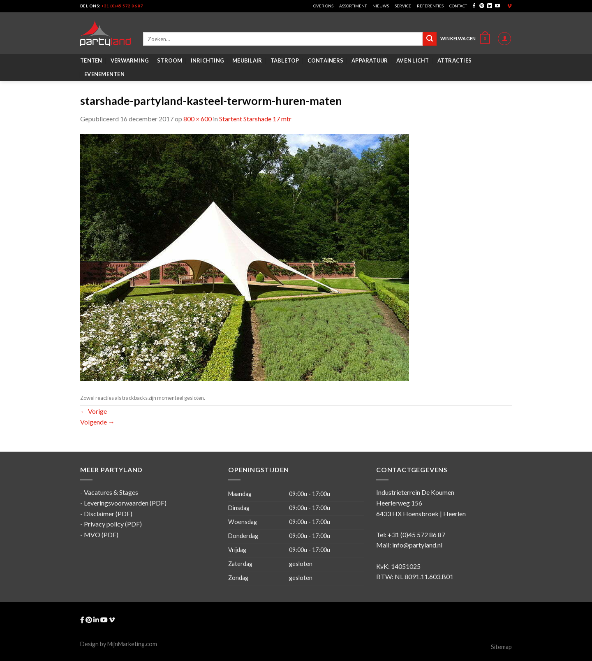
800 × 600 (197, 119)
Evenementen (104, 74)
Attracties (454, 60)
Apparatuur (370, 60)
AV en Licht (412, 60)
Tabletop (285, 60)
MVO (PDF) (101, 534)
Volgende (97, 422)
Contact (458, 6)
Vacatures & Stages (111, 492)
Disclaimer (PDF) (108, 513)
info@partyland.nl (417, 545)
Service (403, 6)
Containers (326, 60)
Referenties (430, 6)
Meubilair (247, 60)
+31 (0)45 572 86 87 (122, 6)
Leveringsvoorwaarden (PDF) (125, 503)
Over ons (323, 6)
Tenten (91, 60)
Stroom (170, 60)
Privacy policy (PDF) (113, 524)
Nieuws (380, 6)
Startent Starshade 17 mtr (255, 119)
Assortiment (353, 6)
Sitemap (501, 646)
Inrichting (207, 60)
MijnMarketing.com (132, 643)
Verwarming (130, 60)
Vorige (93, 411)
